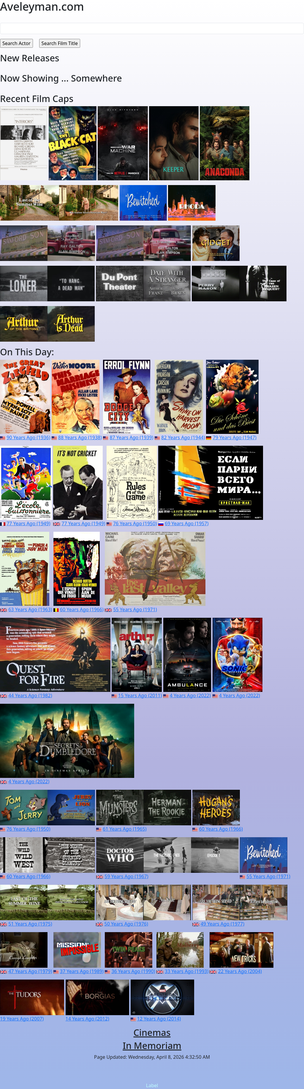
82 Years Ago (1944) (183, 437)
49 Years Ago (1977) (222, 924)
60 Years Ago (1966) (82, 609)
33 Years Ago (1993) (186, 971)
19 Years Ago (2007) (22, 1018)
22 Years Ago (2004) (240, 971)
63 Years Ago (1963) (30, 609)
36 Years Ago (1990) (133, 971)
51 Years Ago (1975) (30, 924)
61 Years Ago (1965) (124, 829)
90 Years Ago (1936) (28, 437)
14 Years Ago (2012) (87, 1018)
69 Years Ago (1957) (186, 523)
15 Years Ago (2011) (140, 695)
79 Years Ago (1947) (234, 437)
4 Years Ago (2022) (190, 695)
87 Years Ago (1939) (131, 437)
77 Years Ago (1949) (28, 523)
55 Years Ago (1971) (135, 609)
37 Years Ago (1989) (82, 971)
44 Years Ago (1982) (30, 695)
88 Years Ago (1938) (80, 437)
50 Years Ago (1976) (126, 924)
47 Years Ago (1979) (30, 971)
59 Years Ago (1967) (126, 876)
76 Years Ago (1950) (135, 523)
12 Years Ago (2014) (159, 1018)
